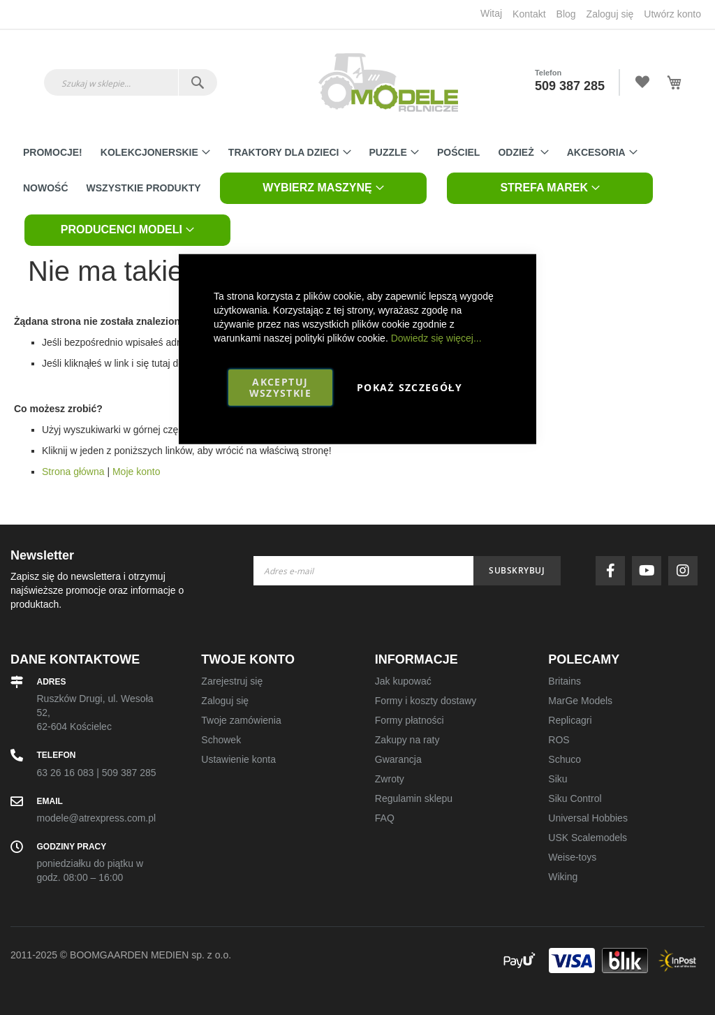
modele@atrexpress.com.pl (96, 818)
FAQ (385, 818)
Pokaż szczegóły (409, 386)
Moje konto (136, 471)
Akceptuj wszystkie (280, 386)
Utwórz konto (672, 14)
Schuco (564, 759)
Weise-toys (572, 857)
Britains (564, 681)
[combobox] (130, 82)
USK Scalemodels (587, 837)
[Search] (197, 82)
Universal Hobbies (588, 818)
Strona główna (73, 471)
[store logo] (388, 82)
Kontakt (529, 14)
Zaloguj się (610, 14)
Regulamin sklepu (413, 798)
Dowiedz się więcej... (436, 337)
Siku (557, 778)
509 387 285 (570, 86)
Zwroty (389, 778)
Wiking (562, 876)
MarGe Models (580, 700)
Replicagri (569, 720)
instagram (686, 570)
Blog (566, 14)
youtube (650, 570)
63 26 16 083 (65, 772)
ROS (558, 739)
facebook (614, 570)
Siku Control (574, 798)
